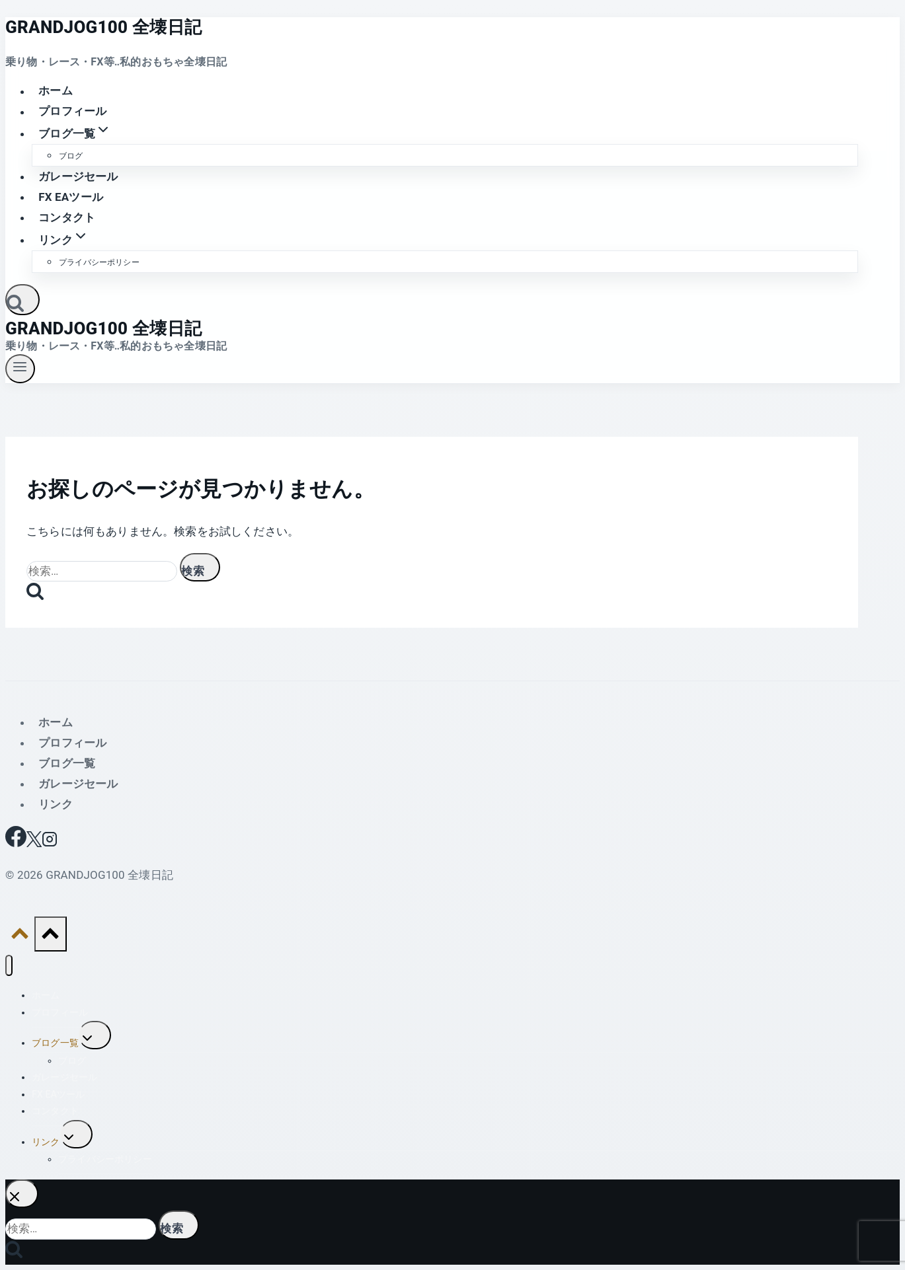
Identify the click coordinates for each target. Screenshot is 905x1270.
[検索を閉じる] (21, 1193)
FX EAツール (70, 197)
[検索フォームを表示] (22, 299)
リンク (55, 804)
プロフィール (72, 111)
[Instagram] (50, 843)
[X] (34, 843)
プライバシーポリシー (99, 262)
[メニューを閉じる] (9, 966)
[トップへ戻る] (19, 937)
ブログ (71, 156)
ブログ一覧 (66, 763)
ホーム (55, 91)
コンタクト (66, 217)
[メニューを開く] (20, 368)
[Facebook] (15, 843)
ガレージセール (78, 176)
